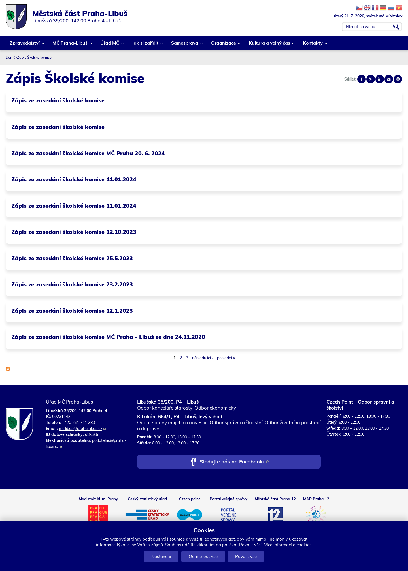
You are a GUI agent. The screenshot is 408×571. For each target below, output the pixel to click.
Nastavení (161, 556)
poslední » (226, 357)
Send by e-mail (388, 79)
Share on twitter (370, 79)
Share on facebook (361, 79)
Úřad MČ (110, 45)
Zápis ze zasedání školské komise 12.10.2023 (73, 231)
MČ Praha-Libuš (70, 45)
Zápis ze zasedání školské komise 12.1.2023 (72, 310)
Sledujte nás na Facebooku (234, 462)
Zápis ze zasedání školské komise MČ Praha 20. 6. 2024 (88, 153)
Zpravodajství (25, 45)
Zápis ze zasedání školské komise (58, 100)
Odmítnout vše (203, 556)
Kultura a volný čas (270, 45)
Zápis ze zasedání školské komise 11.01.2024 (73, 179)
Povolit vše (246, 556)
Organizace (224, 45)
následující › (202, 357)
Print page (398, 79)
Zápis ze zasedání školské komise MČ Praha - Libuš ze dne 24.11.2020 (108, 336)
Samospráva (185, 45)
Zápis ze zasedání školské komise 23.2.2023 (72, 284)
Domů (10, 57)
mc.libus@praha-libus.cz (82, 428)
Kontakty (313, 45)
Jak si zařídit (145, 45)
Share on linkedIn (379, 79)
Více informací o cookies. (288, 544)
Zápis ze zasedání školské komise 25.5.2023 (72, 258)
